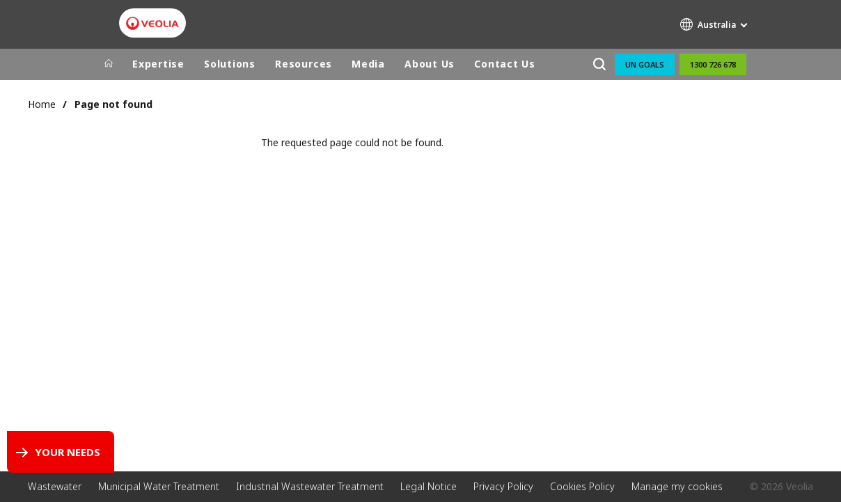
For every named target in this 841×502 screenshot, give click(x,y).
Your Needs (67, 452)
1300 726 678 (713, 64)
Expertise (158, 63)
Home (42, 104)
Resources (303, 63)
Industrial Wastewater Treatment (310, 486)
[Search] (599, 64)
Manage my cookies (677, 486)
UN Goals (644, 64)
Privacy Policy (503, 486)
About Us (429, 63)
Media (368, 63)
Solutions (230, 63)
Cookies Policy (582, 486)
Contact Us (504, 63)
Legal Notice (428, 486)
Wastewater (54, 486)
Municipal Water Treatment (158, 486)
